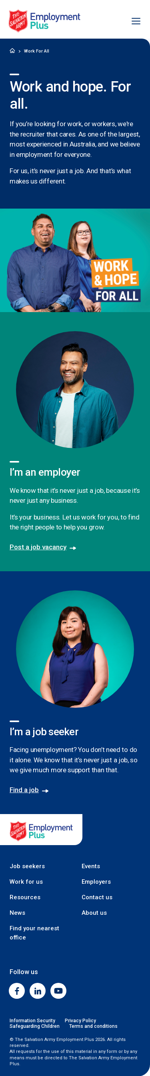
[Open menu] (131, 21)
